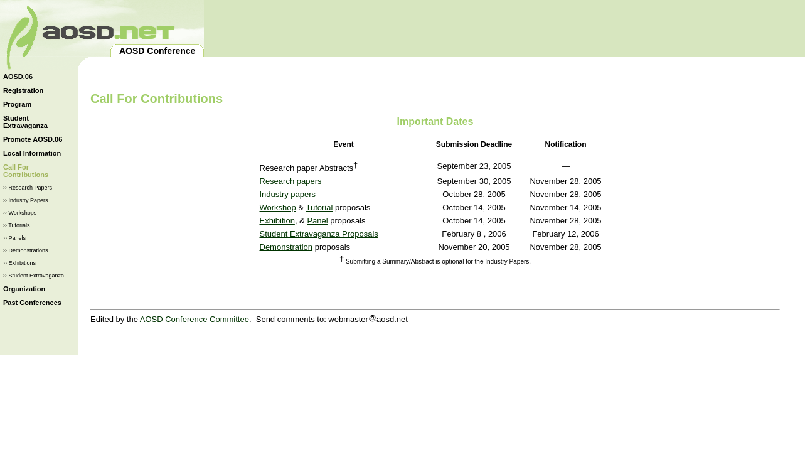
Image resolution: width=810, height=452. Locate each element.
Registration (23, 90)
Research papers (291, 181)
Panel (317, 220)
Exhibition (277, 220)
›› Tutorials (16, 225)
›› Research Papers (27, 188)
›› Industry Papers (25, 200)
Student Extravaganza (25, 121)
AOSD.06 (18, 76)
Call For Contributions (25, 170)
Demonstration (286, 247)
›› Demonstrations (25, 250)
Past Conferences (32, 302)
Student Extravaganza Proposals (319, 234)
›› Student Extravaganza (33, 275)
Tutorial (319, 207)
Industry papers (288, 194)
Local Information (32, 153)
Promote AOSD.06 (32, 139)
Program (17, 104)
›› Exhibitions (19, 263)
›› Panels (14, 238)
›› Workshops (19, 213)
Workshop (278, 207)
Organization (24, 289)
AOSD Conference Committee (194, 319)
